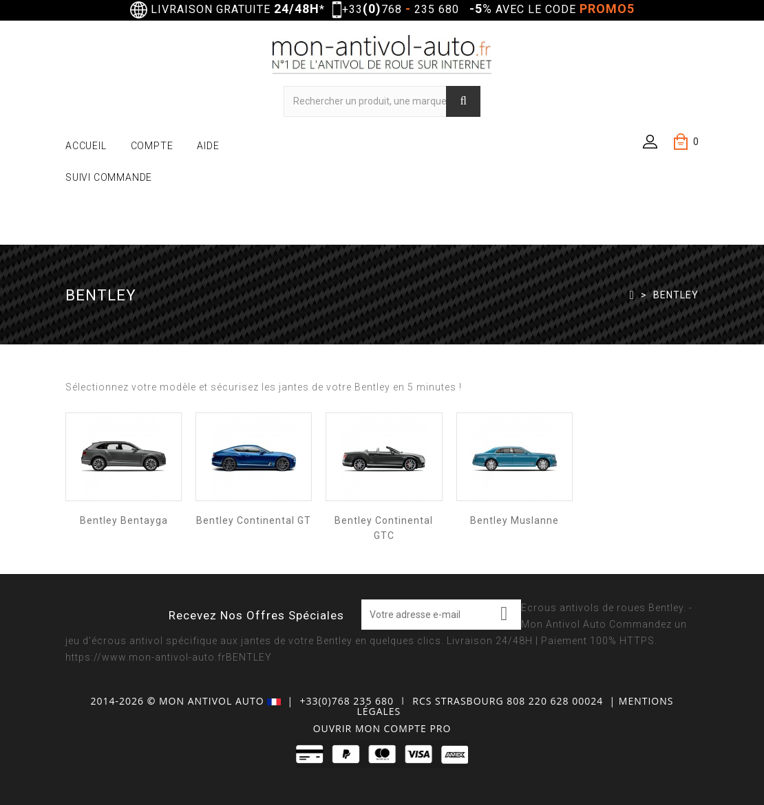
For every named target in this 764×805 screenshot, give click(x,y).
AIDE (208, 145)
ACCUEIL (86, 145)
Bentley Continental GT (253, 520)
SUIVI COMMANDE (108, 177)
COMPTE (152, 145)
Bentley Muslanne (514, 520)
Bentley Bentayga (124, 520)
